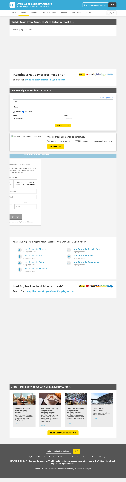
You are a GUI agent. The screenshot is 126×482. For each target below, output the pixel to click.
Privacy (95, 457)
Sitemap (103, 457)
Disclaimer (86, 457)
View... (17, 424)
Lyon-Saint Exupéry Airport (39, 5)
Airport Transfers (49, 13)
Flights (23, 13)
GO (112, 5)
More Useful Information (63, 433)
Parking (64, 13)
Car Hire (34, 13)
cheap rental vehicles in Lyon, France (45, 80)
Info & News (76, 13)
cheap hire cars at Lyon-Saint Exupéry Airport (50, 291)
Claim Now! (55, 147)
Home (14, 13)
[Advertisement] (63, 53)
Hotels (88, 13)
